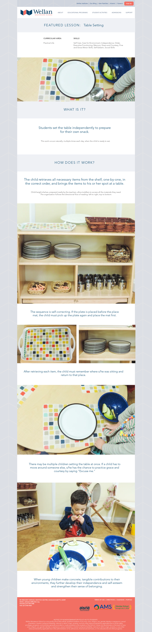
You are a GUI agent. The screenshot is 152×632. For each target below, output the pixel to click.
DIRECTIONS (110, 600)
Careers (120, 3)
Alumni (112, 3)
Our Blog (93, 3)
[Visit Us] (129, 4)
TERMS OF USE (99, 600)
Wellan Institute (82, 3)
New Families (103, 3)
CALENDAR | (121, 600)
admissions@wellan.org (32, 602)
